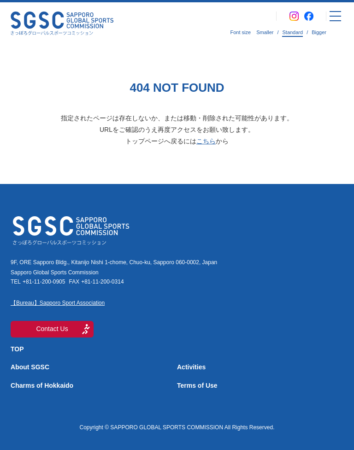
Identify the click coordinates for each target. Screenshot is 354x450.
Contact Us (52, 328)
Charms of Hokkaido (42, 385)
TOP (17, 349)
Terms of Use (197, 385)
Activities (191, 367)
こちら (206, 141)
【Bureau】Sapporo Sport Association (58, 303)
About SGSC (30, 367)
